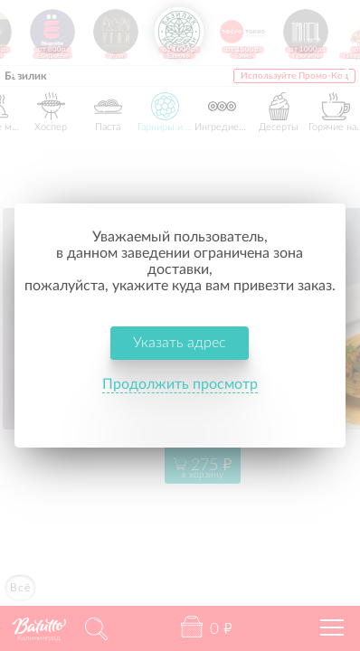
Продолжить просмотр (180, 368)
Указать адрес (180, 326)
